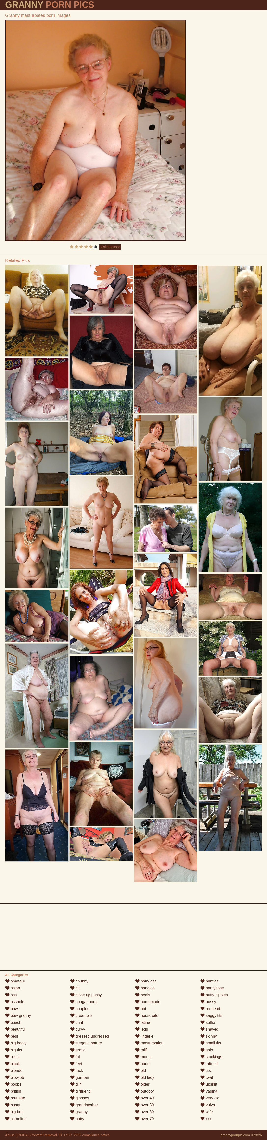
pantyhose (212, 988)
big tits (13, 1050)
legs (141, 1029)
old (140, 1070)
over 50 (144, 1105)
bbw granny (18, 1015)
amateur (15, 981)
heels (142, 995)
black (12, 1064)
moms (143, 1057)
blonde (14, 1070)
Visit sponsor (110, 247)
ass (11, 995)
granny (79, 1112)
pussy (208, 1002)
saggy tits (211, 1015)
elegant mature (86, 1043)
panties (209, 981)
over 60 (144, 1112)
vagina (208, 1091)
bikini (12, 1057)
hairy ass (145, 981)
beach (13, 1022)
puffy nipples (214, 995)
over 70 (144, 1119)
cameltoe (15, 1119)
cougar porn (83, 1002)
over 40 (144, 1098)
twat (206, 1077)
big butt (14, 1112)
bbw (11, 1009)
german (79, 1077)
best (11, 1036)
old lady (144, 1077)
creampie (81, 1015)
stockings (211, 1057)
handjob (144, 988)
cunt (76, 1022)
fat (75, 1057)
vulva (207, 1105)
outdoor (144, 1091)
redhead (210, 1009)
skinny (208, 1036)
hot (140, 1009)
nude (142, 1064)
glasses (79, 1098)
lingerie (144, 1036)
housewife (146, 1015)
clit (75, 988)
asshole (14, 1002)
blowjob (14, 1077)
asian (12, 988)
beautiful (15, 1029)
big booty (15, 1043)
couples (79, 1009)
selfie (207, 1022)
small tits (210, 1043)
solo (206, 1050)
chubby (79, 981)
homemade (147, 1002)
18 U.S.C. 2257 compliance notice (84, 1135)
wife (206, 1112)
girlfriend (80, 1091)
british (13, 1091)
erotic (77, 1050)
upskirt (208, 1084)
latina (142, 1022)
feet (76, 1064)
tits (205, 1070)
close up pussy (86, 995)
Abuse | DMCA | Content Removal (31, 1135)
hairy (77, 1119)
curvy (77, 1029)
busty (12, 1105)
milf (141, 1050)
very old (209, 1098)
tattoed (209, 1064)
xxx (206, 1119)
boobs (13, 1084)
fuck (76, 1070)
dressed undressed (89, 1036)
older (142, 1084)
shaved (209, 1029)
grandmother (84, 1105)
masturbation (149, 1043)
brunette (15, 1098)
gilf (75, 1084)
